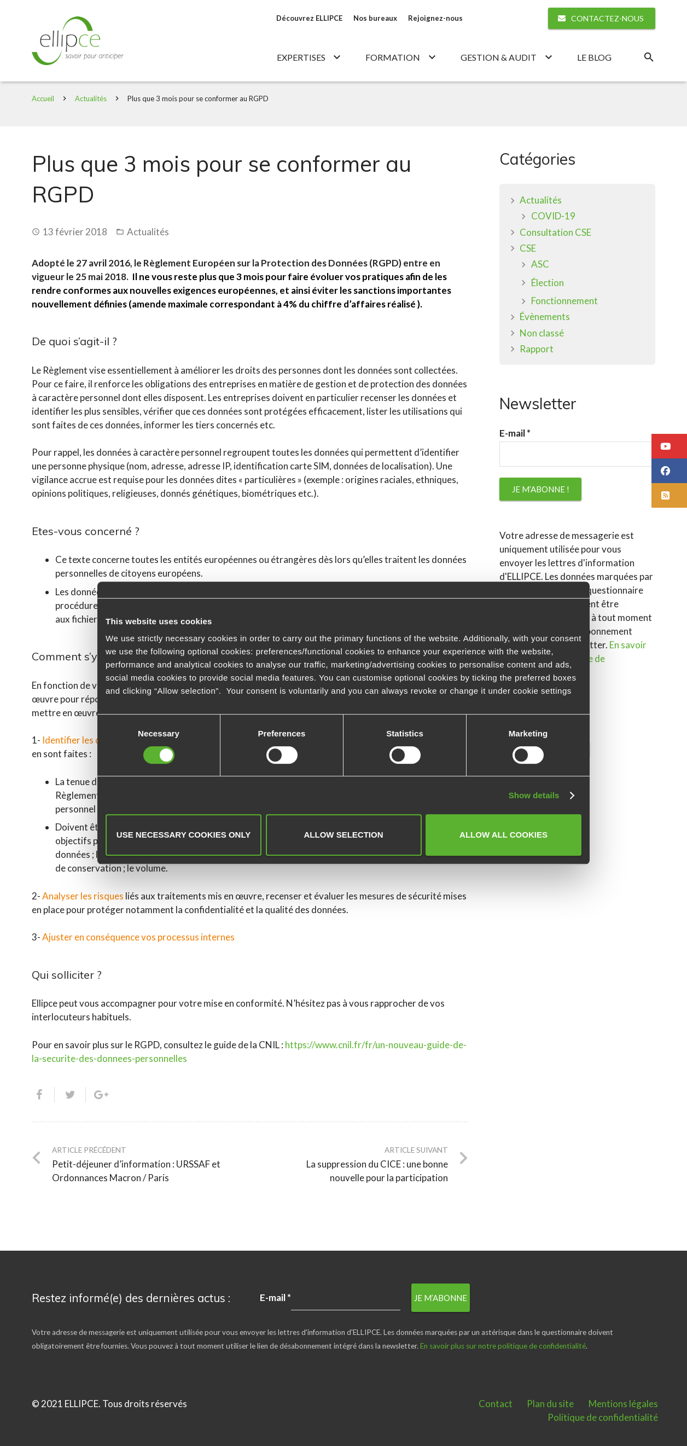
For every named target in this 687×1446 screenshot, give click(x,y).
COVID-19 (553, 216)
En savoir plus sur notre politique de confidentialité (503, 1346)
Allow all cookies (503, 834)
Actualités (91, 99)
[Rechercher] (648, 57)
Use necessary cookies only (184, 834)
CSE (528, 248)
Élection (547, 283)
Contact (496, 1403)
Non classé (542, 333)
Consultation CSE (555, 233)
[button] (669, 446)
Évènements (545, 317)
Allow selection (343, 834)
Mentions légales (623, 1403)
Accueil (43, 99)
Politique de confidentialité (603, 1417)
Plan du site (550, 1403)
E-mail (515, 434)
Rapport (537, 349)
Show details (534, 795)
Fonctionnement (564, 301)
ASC (540, 264)
